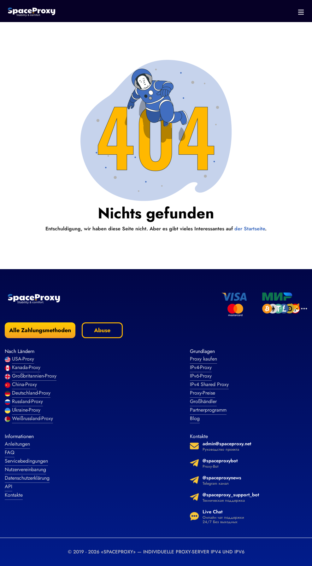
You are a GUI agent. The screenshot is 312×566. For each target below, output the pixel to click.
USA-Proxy (23, 358)
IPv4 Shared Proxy (209, 384)
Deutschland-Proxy (31, 392)
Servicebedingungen (26, 461)
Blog (195, 418)
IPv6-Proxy (201, 375)
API (8, 486)
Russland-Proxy (27, 401)
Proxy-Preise (202, 392)
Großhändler (203, 401)
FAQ (10, 452)
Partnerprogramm (208, 409)
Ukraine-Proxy (26, 409)
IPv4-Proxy (201, 367)
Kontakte (14, 495)
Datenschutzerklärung (27, 478)
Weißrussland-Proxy (32, 418)
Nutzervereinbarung (25, 469)
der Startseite (249, 228)
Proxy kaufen (203, 358)
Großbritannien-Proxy (34, 375)
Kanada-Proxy (26, 367)
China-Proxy (24, 384)
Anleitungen (17, 444)
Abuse (102, 330)
